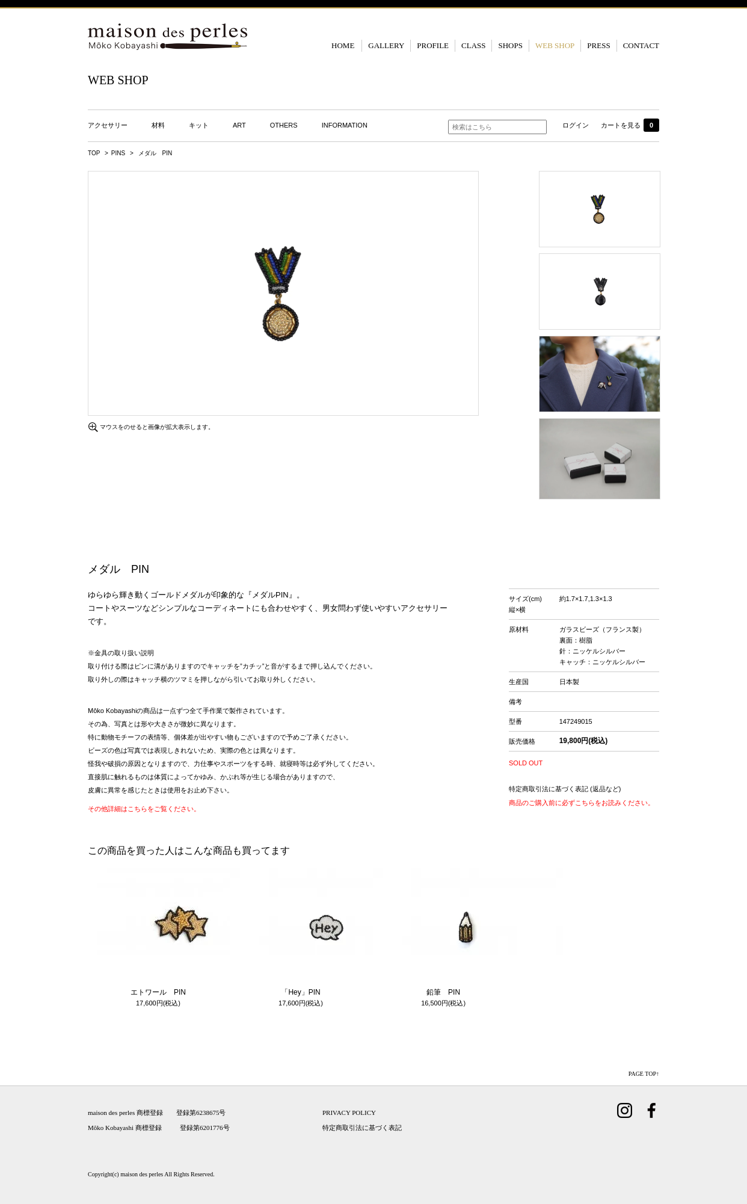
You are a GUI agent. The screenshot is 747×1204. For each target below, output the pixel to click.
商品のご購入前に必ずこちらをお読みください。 (581, 802)
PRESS (598, 45)
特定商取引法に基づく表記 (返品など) (565, 788)
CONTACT (641, 45)
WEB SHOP (554, 45)
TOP (94, 153)
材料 (158, 125)
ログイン (575, 125)
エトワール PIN (158, 992)
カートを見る (630, 125)
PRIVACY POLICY (349, 1112)
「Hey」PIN (300, 992)
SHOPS (510, 45)
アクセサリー (108, 125)
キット (199, 125)
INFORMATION (344, 125)
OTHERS (284, 125)
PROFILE (433, 45)
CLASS (473, 45)
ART (239, 125)
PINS (118, 153)
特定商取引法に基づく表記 (362, 1127)
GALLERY (386, 45)
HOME (342, 45)
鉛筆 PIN (443, 992)
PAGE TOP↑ (644, 1073)
